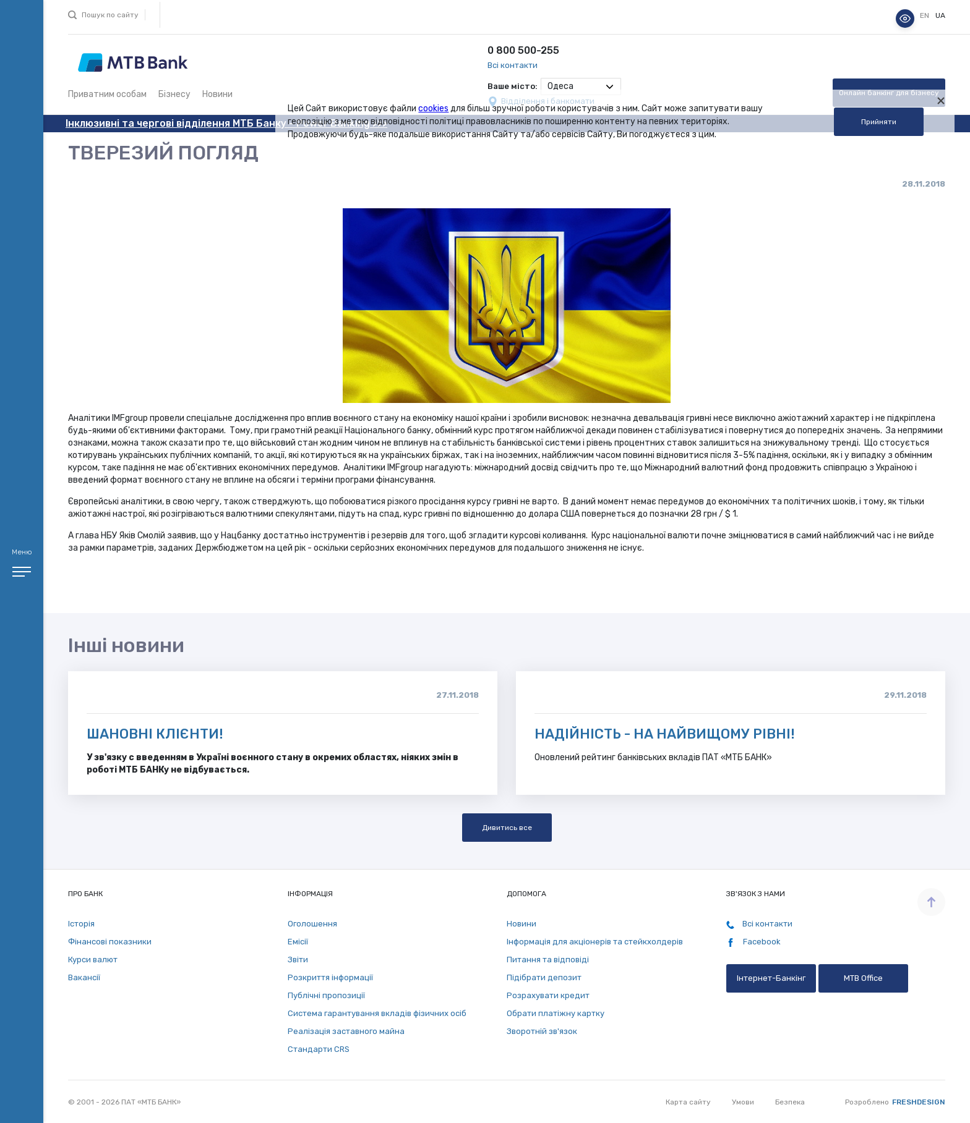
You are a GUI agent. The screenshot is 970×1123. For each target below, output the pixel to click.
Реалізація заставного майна (346, 1031)
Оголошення (312, 923)
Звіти (298, 959)
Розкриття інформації (330, 977)
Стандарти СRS (319, 1049)
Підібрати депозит (544, 977)
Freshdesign (918, 1102)
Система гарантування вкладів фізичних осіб (377, 1013)
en (925, 15)
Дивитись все (507, 827)
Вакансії (84, 977)
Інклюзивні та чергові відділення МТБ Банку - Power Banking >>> (226, 123)
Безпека (790, 1102)
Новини (217, 94)
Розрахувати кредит (548, 995)
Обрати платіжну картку (555, 1013)
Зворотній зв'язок (542, 1031)
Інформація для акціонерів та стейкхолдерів (595, 941)
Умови (743, 1102)
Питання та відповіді (548, 959)
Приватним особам (107, 94)
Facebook (753, 942)
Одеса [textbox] (560, 86)
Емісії (298, 941)
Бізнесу (174, 94)
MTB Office (863, 978)
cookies (433, 108)
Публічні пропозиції (326, 995)
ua (940, 15)
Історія (81, 923)
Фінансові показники (110, 941)
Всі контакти (512, 65)
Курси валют (93, 959)
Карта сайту (688, 1102)
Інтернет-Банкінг (771, 978)
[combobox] (581, 86)
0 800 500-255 (523, 50)
